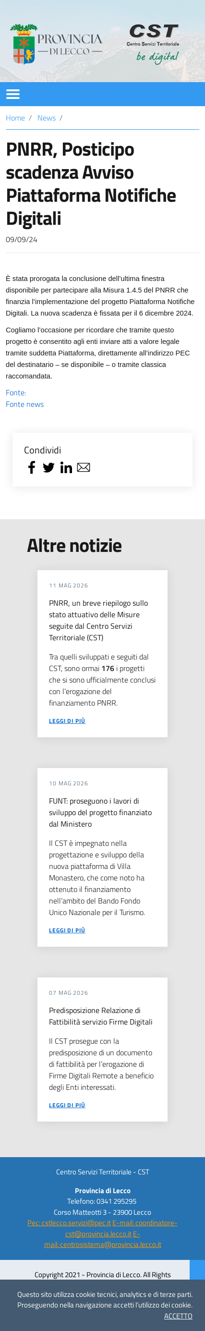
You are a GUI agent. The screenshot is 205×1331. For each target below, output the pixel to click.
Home (15, 117)
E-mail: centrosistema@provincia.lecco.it (102, 1239)
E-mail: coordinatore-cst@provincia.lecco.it (121, 1228)
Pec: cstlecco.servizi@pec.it (69, 1222)
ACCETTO (178, 1315)
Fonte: (102, 398)
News (46, 117)
